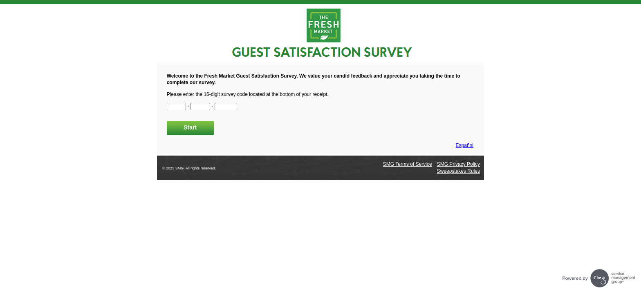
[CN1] (176, 106)
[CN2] (200, 106)
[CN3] (226, 106)
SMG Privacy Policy (458, 164)
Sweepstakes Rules (458, 171)
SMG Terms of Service (407, 164)
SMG (179, 168)
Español (464, 145)
